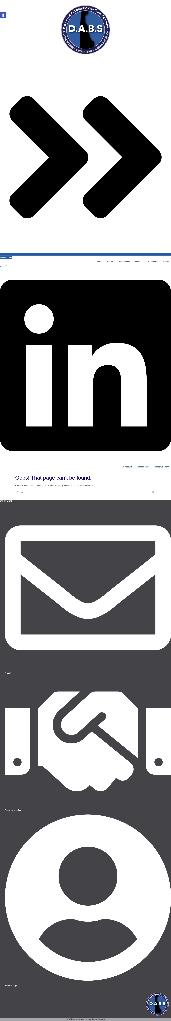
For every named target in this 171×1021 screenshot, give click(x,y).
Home (99, 262)
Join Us (165, 262)
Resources (139, 262)
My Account (127, 467)
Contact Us (153, 262)
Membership (124, 262)
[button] (3, 15)
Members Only (143, 467)
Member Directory (161, 467)
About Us (110, 262)
